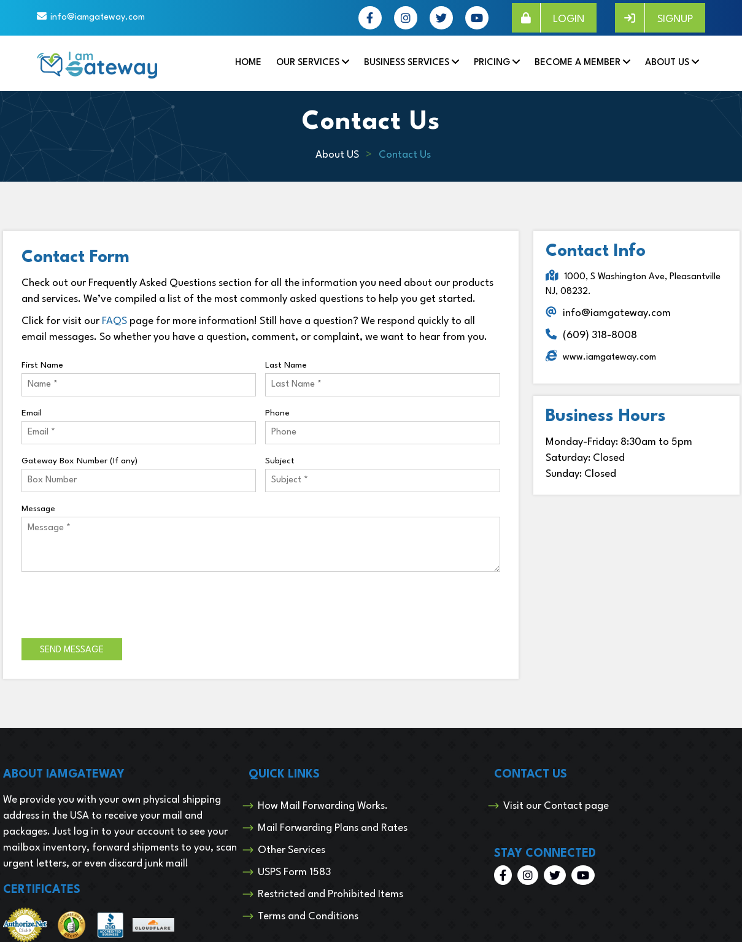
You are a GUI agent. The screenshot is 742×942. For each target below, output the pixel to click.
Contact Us (405, 155)
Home (248, 63)
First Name (42, 365)
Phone (277, 413)
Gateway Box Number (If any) (79, 461)
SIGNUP (654, 18)
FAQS (114, 321)
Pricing (492, 63)
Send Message (72, 650)
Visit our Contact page (556, 806)
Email (31, 413)
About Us (667, 63)
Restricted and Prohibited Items (330, 894)
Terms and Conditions (308, 916)
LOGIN (548, 18)
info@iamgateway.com (97, 17)
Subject (280, 461)
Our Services (307, 63)
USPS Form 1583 (294, 872)
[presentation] (114, 605)
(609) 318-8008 (600, 335)
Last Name (286, 365)
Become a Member (577, 63)
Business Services (406, 63)
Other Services (291, 850)
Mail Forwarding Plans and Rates (333, 828)
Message (38, 508)
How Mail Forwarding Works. (323, 806)
